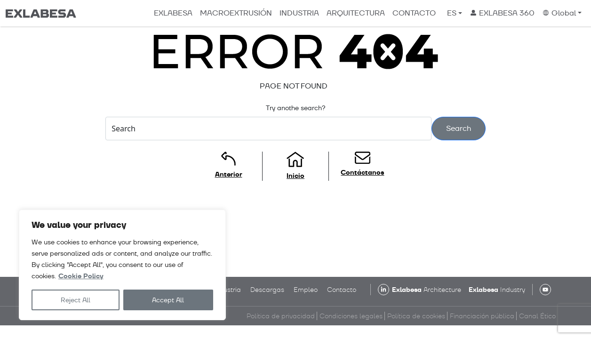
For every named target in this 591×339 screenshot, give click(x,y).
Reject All (75, 300)
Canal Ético (537, 316)
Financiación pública (482, 316)
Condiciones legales (351, 316)
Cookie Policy (81, 276)
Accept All (168, 300)
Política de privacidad (281, 316)
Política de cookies (416, 316)
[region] (122, 265)
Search (458, 128)
